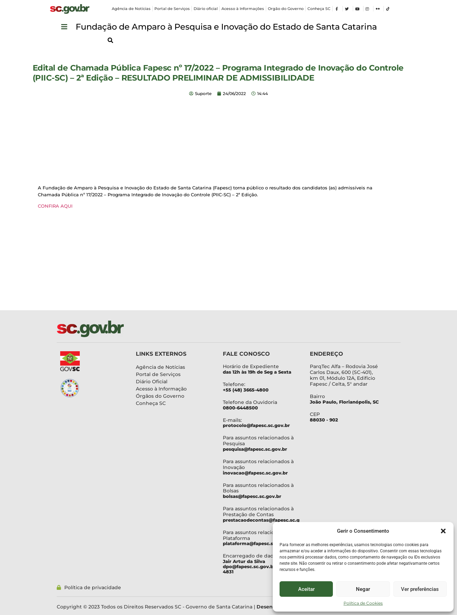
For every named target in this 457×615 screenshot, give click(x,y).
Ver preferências (420, 589)
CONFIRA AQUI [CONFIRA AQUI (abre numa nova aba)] (55, 206)
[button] (443, 531)
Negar (363, 589)
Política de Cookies (363, 603)
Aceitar (306, 589)
